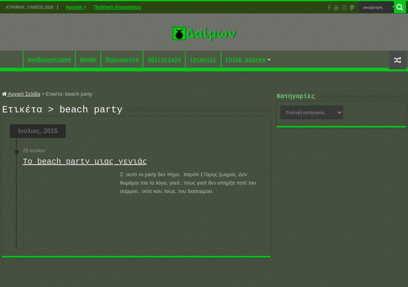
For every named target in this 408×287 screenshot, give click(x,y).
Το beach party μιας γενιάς (85, 164)
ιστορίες (203, 60)
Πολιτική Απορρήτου (117, 7)
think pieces (246, 60)
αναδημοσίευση (49, 60)
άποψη (88, 60)
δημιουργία (122, 60)
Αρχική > (76, 7)
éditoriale (164, 60)
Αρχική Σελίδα (21, 94)
